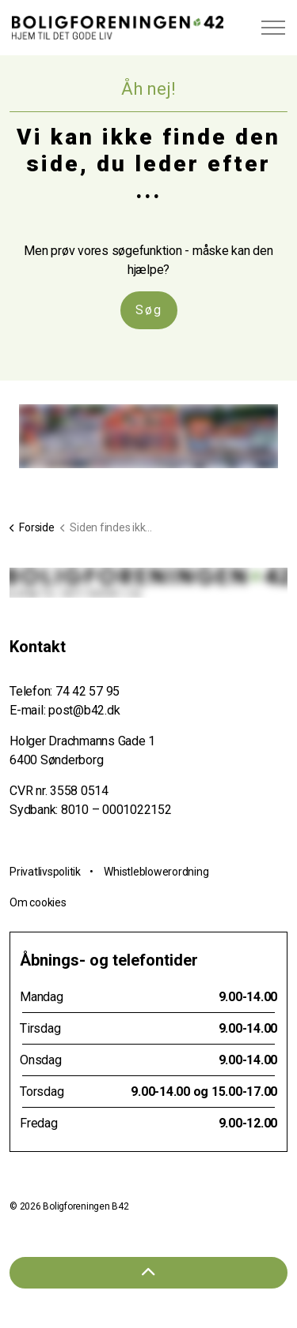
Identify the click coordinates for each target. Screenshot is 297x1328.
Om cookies (38, 902)
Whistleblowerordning (156, 871)
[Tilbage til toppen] (148, 1273)
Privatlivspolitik (45, 871)
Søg (149, 310)
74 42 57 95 (87, 691)
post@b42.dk (84, 710)
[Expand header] (273, 27)
